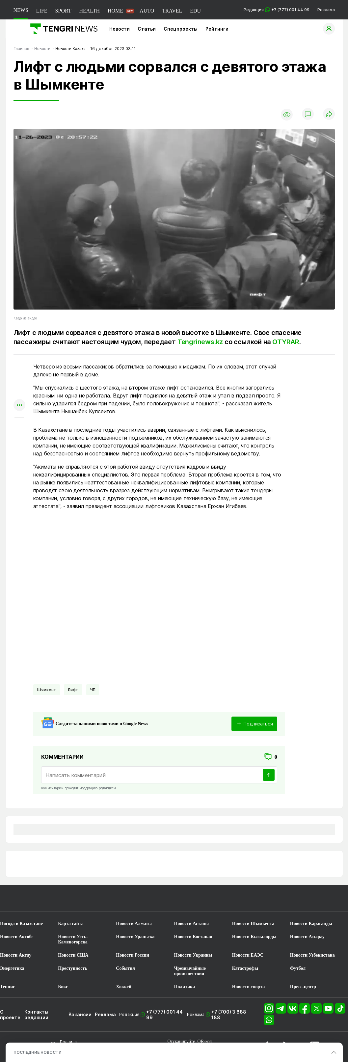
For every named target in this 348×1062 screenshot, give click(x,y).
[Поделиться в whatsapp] (19, 367)
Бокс (63, 986)
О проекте (10, 1014)
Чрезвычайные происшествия (190, 971)
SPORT (63, 11)
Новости (119, 29)
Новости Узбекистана (312, 955)
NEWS (20, 10)
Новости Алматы (134, 923)
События (125, 968)
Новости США (73, 955)
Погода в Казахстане (21, 923)
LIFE (41, 11)
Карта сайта (71, 923)
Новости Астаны (191, 923)
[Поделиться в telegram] (19, 379)
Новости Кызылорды (254, 936)
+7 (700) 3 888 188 (228, 1014)
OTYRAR (285, 342)
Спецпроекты (181, 29)
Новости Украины (193, 955)
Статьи (147, 29)
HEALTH (89, 11)
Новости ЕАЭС (247, 955)
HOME (115, 11)
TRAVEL (172, 11)
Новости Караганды (311, 923)
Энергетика (12, 968)
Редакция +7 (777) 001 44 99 (276, 9)
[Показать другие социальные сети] (19, 405)
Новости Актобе (17, 936)
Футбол (298, 968)
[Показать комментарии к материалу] (19, 427)
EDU (195, 11)
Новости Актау (15, 955)
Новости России (132, 955)
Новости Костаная (193, 936)
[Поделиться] (329, 114)
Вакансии (80, 1014)
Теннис (7, 986)
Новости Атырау (307, 936)
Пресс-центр (303, 986)
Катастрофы (245, 968)
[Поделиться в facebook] (19, 392)
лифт (73, 689)
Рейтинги (216, 29)
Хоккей (123, 986)
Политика (184, 986)
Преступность (72, 968)
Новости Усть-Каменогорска (73, 939)
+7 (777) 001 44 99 (164, 1014)
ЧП (92, 689)
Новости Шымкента (253, 923)
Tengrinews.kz (200, 342)
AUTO (147, 11)
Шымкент (46, 689)
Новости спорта (248, 986)
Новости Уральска (135, 936)
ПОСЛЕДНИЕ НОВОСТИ (37, 1052)
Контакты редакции (36, 1014)
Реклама (326, 9)
